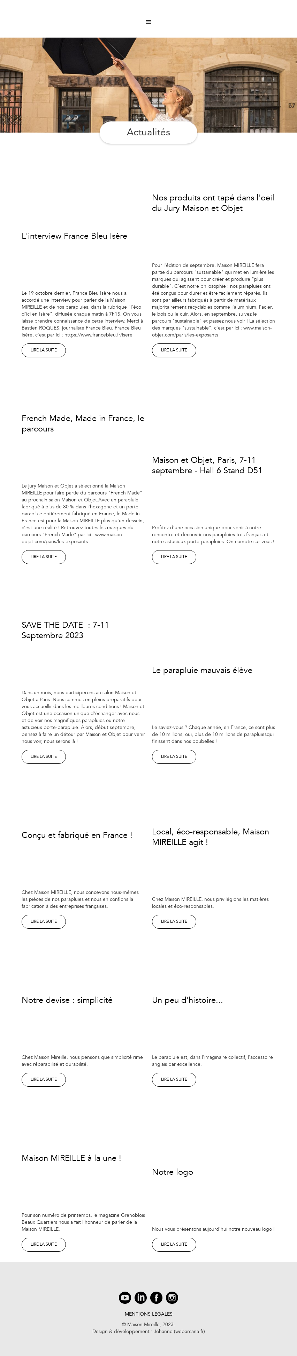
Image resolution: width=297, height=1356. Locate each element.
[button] (148, 22)
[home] (148, 10)
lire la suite (44, 350)
